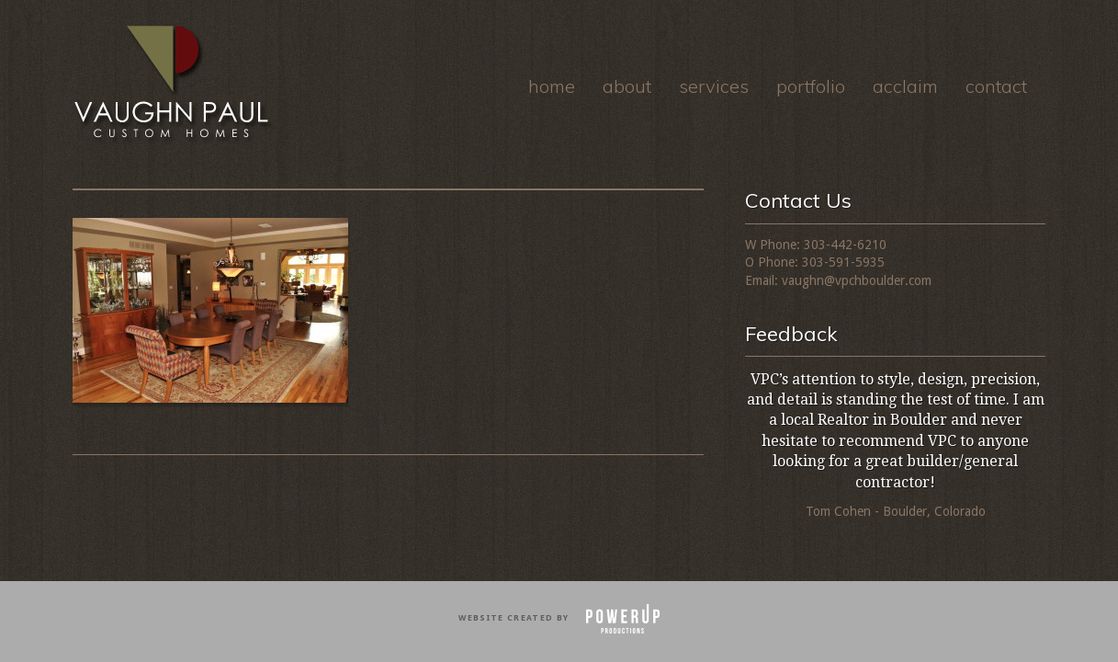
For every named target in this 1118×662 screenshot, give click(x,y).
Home (551, 85)
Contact (996, 85)
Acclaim (905, 85)
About (627, 85)
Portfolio (810, 85)
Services (714, 85)
